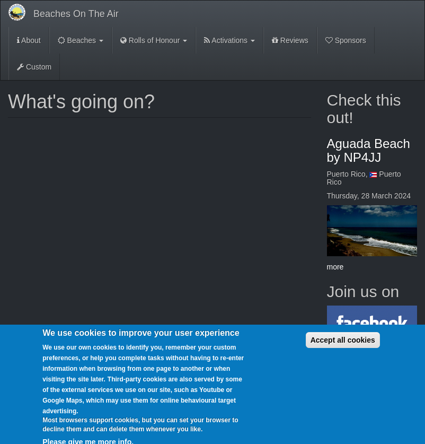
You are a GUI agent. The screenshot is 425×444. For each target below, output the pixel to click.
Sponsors (345, 40)
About (29, 40)
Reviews (290, 40)
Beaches (80, 40)
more (335, 267)
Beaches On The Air (76, 13)
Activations (229, 40)
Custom (34, 67)
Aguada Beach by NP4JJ (368, 150)
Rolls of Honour (153, 40)
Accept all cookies (343, 347)
